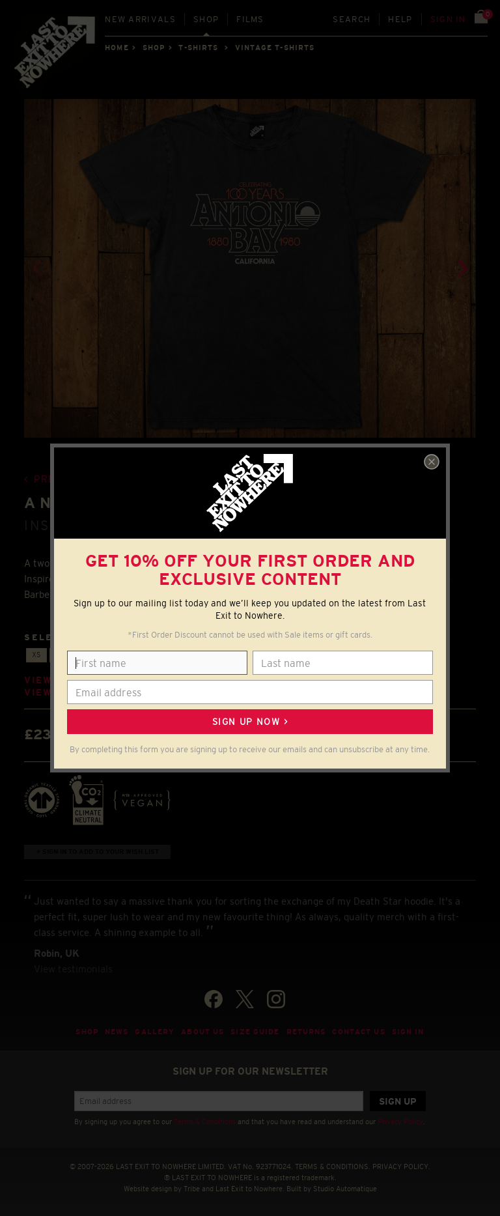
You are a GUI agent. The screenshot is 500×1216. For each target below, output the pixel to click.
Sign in (448, 19)
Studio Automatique (345, 1189)
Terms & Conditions (205, 1121)
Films (250, 19)
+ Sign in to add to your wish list (97, 851)
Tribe (192, 1189)
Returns (306, 1032)
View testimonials (73, 968)
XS (36, 654)
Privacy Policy (400, 1121)
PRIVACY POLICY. (401, 1166)
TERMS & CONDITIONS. (332, 1166)
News (117, 1032)
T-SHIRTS (198, 47)
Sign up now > (250, 721)
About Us (202, 1032)
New (140, 19)
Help (400, 19)
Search (351, 19)
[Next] (461, 268)
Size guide (254, 1032)
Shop (206, 19)
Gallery (154, 1032)
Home (116, 47)
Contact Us (358, 1032)
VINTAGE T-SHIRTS (275, 47)
